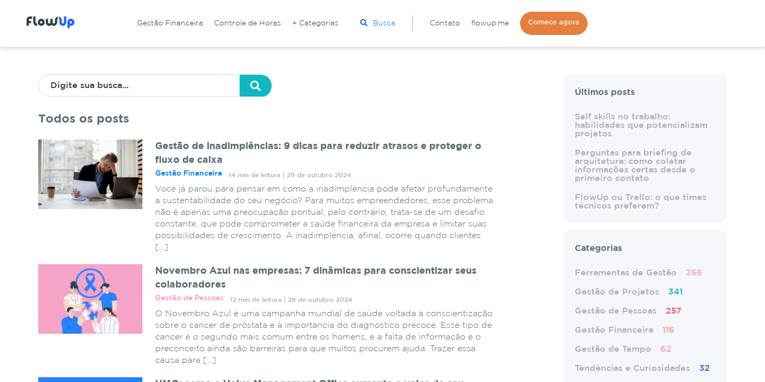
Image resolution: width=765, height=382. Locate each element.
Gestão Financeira (170, 23)
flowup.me (490, 23)
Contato (445, 23)
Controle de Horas (247, 23)
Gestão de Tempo (623, 349)
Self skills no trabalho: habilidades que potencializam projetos (641, 125)
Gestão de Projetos (629, 292)
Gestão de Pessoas (628, 311)
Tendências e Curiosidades (642, 368)
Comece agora (554, 22)
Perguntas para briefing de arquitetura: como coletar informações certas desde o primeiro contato (635, 166)
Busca (377, 23)
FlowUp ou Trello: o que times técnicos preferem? (641, 202)
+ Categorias (315, 23)
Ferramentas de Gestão (638, 273)
